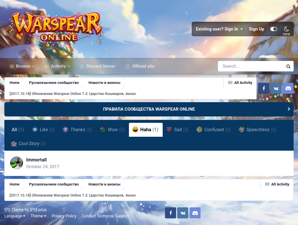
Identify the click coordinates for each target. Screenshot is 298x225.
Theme (38, 216)
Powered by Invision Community (265, 212)
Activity (58, 66)
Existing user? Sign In (219, 29)
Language (14, 216)
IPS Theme (14, 209)
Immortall (36, 160)
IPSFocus (38, 209)
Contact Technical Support (105, 216)
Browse (23, 66)
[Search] (234, 66)
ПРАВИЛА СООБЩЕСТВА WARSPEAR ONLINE (149, 109)
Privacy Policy (64, 216)
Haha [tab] (145, 129)
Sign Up (256, 29)
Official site (142, 66)
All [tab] (18, 129)
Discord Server (100, 66)
